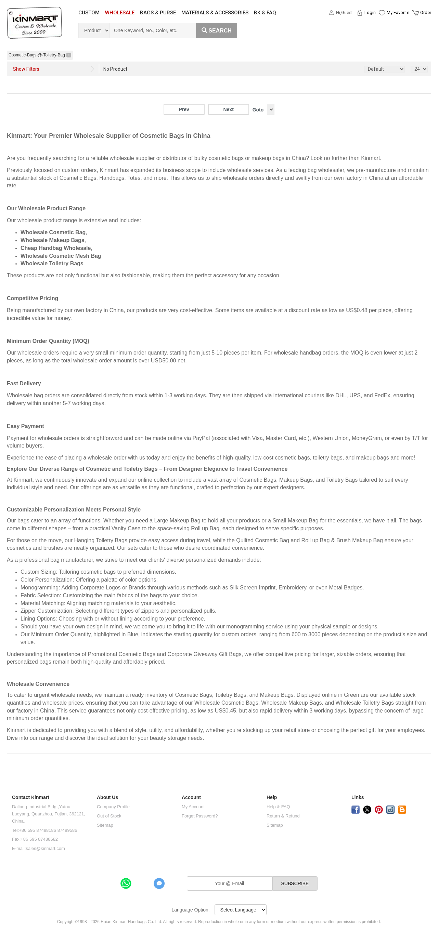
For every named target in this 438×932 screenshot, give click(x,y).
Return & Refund (283, 815)
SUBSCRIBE (295, 883)
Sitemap (105, 825)
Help (272, 797)
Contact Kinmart (30, 797)
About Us (107, 797)
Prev (184, 109)
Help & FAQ (278, 806)
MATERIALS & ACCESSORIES (214, 13)
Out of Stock (109, 815)
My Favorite (398, 12)
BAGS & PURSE (158, 13)
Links (357, 797)
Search (216, 30)
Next (228, 109)
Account (191, 797)
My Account (193, 806)
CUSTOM (89, 13)
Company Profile (113, 806)
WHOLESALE (119, 13)
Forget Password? (200, 815)
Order (425, 12)
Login (370, 12)
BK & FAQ (265, 13)
